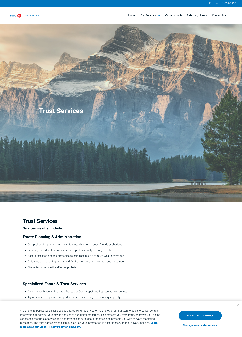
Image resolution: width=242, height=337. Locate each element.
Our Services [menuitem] (150, 15)
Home (132, 15)
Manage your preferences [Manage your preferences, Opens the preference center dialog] (199, 325)
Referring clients (197, 15)
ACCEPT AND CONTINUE (200, 315)
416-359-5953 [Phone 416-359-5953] (227, 3)
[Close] (238, 304)
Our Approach (173, 15)
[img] (121, 101)
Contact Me (219, 15)
